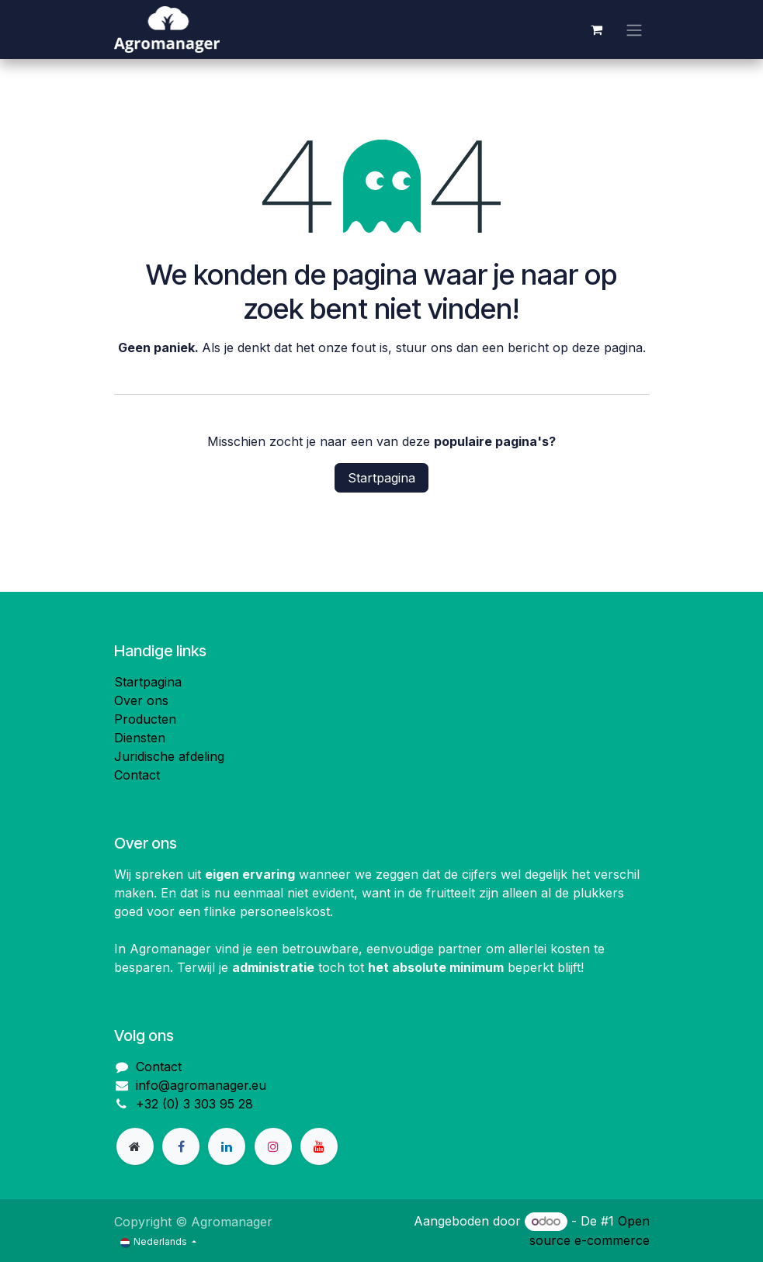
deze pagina (607, 347)
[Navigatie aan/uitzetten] (634, 29)
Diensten (139, 737)
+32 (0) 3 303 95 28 (194, 1104)
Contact (137, 775)
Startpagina (381, 478)
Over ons (141, 700)
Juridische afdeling (169, 756)
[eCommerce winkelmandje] (596, 29)
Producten (145, 719)
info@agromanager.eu (201, 1085)
